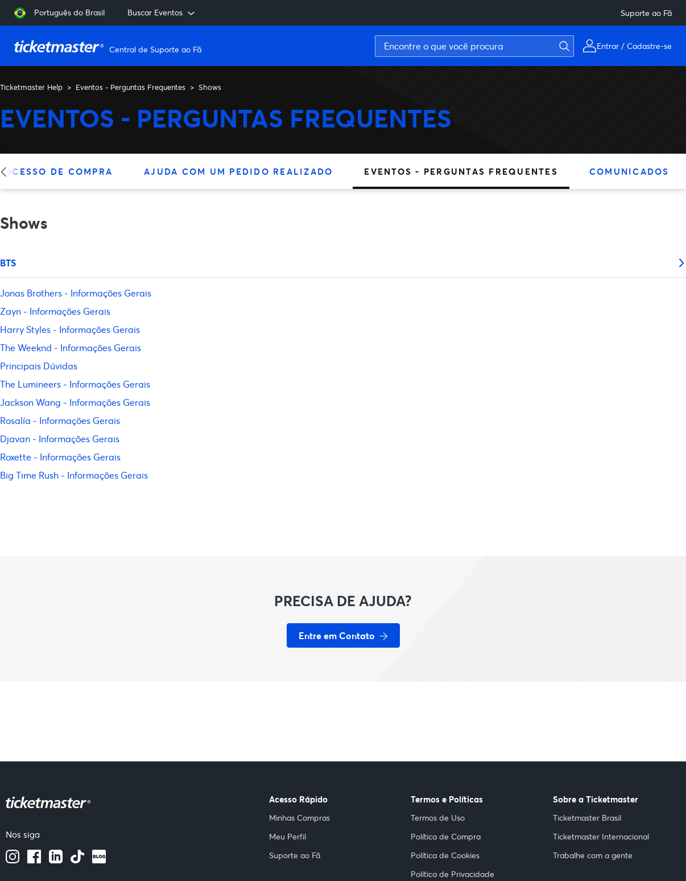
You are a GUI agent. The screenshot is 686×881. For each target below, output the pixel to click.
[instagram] (12, 860)
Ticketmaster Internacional (601, 836)
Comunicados (629, 171)
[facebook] (34, 860)
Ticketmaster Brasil (587, 817)
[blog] (99, 860)
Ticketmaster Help (31, 87)
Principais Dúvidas (38, 366)
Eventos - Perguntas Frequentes (130, 87)
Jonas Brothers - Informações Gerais (75, 293)
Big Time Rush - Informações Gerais (74, 475)
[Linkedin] (56, 860)
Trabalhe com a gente (593, 855)
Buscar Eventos (162, 12)
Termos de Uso (438, 817)
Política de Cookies (445, 855)
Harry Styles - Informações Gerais (70, 329)
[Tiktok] (77, 860)
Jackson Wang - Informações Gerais (75, 402)
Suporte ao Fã (646, 12)
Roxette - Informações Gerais (60, 457)
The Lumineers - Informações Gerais (75, 384)
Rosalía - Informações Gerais (60, 420)
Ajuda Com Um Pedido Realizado (238, 171)
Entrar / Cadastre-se (634, 45)
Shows (210, 87)
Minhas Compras (299, 817)
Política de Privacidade (452, 873)
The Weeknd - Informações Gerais (70, 347)
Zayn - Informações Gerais (55, 311)
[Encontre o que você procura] (474, 46)
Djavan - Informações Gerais (59, 438)
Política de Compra (446, 836)
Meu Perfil (287, 836)
